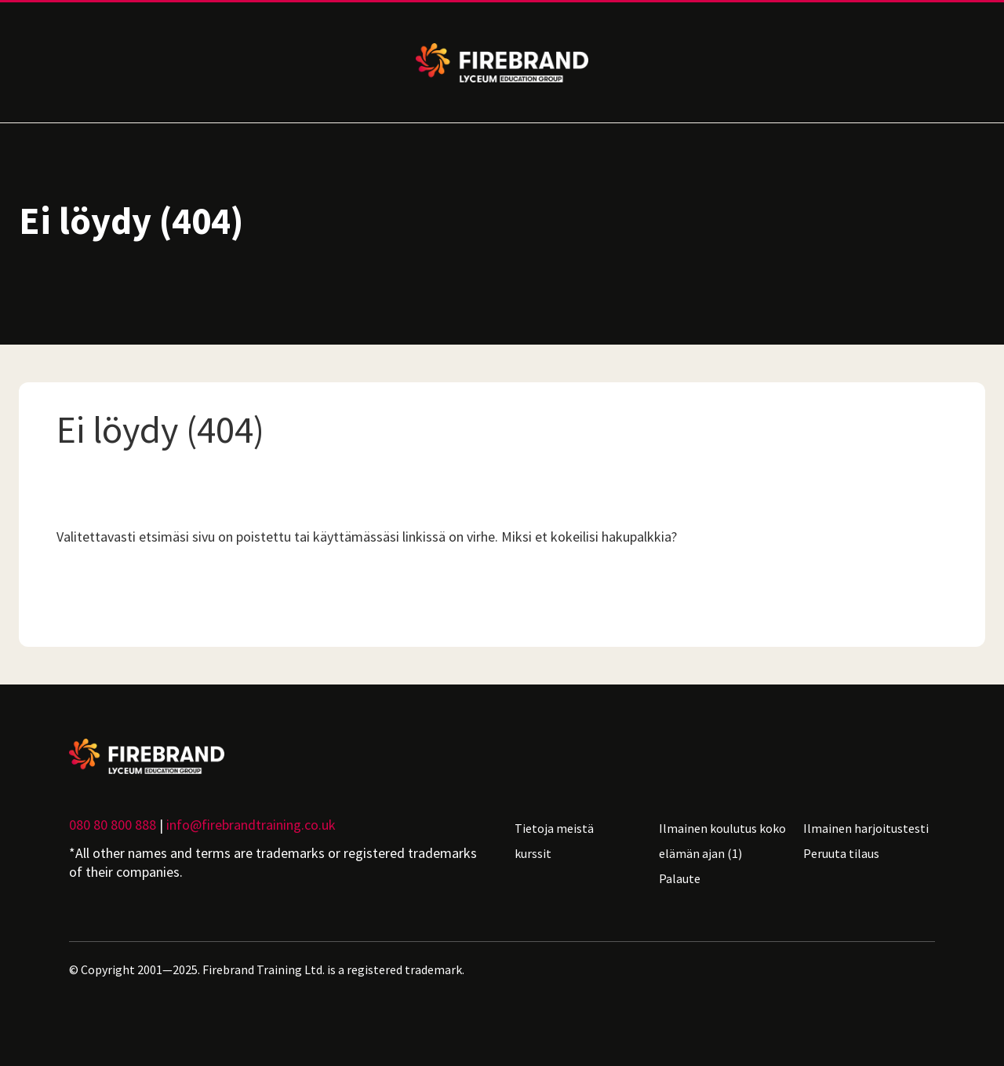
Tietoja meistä (554, 828)
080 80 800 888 (112, 825)
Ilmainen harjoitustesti (866, 828)
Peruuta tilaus (841, 853)
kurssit (533, 853)
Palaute (679, 878)
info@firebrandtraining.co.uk (251, 825)
